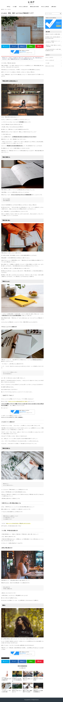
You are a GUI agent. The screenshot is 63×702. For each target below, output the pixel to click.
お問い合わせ (53, 6)
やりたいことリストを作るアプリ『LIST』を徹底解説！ (12, 417)
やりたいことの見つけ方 (23, 6)
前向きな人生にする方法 (34, 6)
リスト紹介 (15, 6)
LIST (31, 2)
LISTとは (8, 6)
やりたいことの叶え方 (45, 6)
